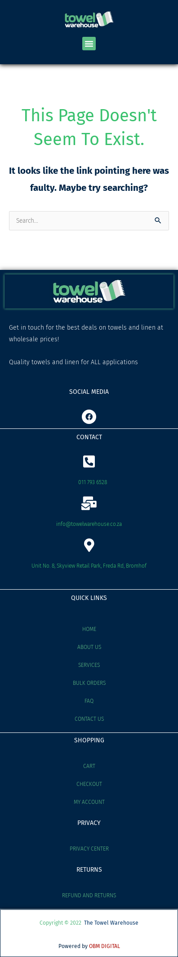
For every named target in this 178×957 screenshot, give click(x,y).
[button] (89, 43)
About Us (89, 647)
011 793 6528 (92, 482)
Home (89, 629)
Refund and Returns (89, 895)
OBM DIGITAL (104, 946)
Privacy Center (89, 849)
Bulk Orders (89, 683)
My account (89, 802)
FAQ (89, 701)
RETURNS (89, 869)
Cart (89, 766)
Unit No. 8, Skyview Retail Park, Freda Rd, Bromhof (89, 566)
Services (89, 665)
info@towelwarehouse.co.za (89, 524)
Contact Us (89, 719)
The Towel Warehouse (111, 923)
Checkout (89, 784)
